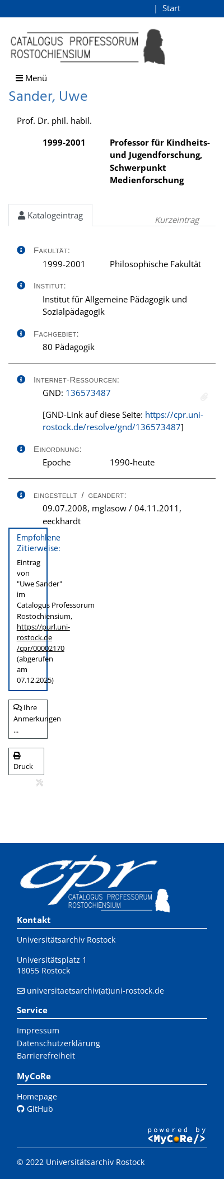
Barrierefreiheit (46, 1055)
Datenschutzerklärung (58, 1043)
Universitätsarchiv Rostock (66, 939)
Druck (23, 762)
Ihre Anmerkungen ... (30, 718)
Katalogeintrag (50, 215)
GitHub (35, 1108)
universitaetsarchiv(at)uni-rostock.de (95, 990)
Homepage (37, 1096)
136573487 (88, 392)
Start (171, 7)
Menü (31, 77)
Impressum (38, 1030)
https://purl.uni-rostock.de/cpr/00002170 (43, 637)
